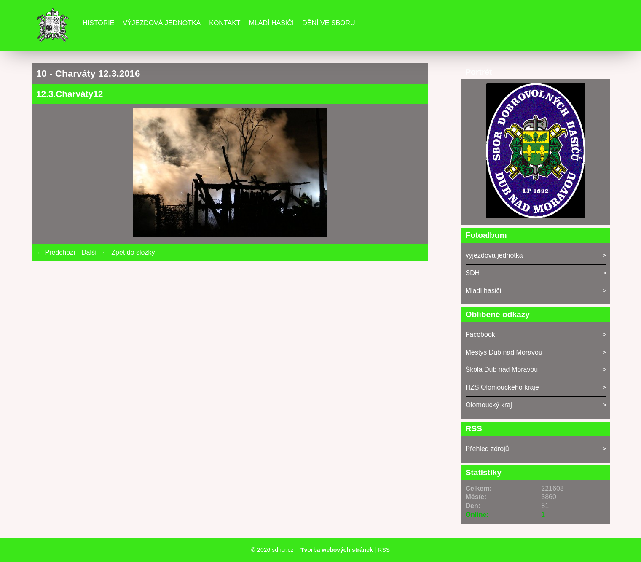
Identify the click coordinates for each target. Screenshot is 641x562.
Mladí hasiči (271, 23)
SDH (473, 273)
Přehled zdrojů (487, 448)
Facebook (480, 334)
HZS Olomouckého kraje (502, 387)
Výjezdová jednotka (162, 23)
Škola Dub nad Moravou (502, 369)
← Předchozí (55, 252)
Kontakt (224, 23)
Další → (93, 252)
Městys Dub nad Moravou (504, 352)
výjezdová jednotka (494, 255)
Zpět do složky (133, 252)
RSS (384, 549)
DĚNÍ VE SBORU (328, 23)
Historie (98, 23)
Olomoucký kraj (489, 405)
